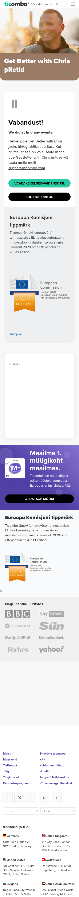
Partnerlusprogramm (17, 783)
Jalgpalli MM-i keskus (54, 777)
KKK (42, 759)
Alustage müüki (39, 498)
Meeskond (10, 759)
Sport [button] (36, 4)
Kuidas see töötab (52, 765)
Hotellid (45, 771)
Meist (7, 753)
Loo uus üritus (39, 196)
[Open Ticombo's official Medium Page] (44, 798)
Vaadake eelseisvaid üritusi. (39, 183)
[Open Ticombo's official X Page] (19, 798)
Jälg (6, 771)
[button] (17, 4)
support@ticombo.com (26, 167)
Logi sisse (64, 4)
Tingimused (11, 777)
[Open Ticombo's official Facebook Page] (15, 476)
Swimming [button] (49, 4)
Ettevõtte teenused (53, 753)
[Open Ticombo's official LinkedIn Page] (56, 798)
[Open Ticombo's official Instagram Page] (32, 798)
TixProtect (10, 765)
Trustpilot (16, 334)
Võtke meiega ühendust (56, 783)
